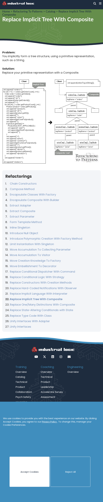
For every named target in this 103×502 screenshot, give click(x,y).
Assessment (48, 397)
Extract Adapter (20, 205)
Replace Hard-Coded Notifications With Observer (43, 288)
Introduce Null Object (24, 233)
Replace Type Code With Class (31, 316)
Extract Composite (22, 211)
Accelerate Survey (52, 392)
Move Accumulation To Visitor (30, 255)
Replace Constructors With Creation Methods (41, 282)
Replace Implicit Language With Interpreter (38, 294)
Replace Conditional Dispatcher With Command (42, 272)
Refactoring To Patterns (28, 11)
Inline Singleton (20, 227)
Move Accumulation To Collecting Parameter (40, 249)
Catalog (50, 11)
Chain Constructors (23, 183)
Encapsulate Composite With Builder (34, 200)
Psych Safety (23, 397)
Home (6, 11)
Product (20, 387)
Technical (21, 382)
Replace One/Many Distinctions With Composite (42, 304)
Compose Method (22, 189)
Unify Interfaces (20, 327)
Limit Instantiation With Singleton (32, 244)
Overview (21, 372)
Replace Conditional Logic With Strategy (37, 277)
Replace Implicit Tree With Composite (36, 299)
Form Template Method (26, 222)
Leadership (47, 387)
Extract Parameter (22, 216)
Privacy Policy (49, 421)
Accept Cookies (30, 471)
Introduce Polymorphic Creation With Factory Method (46, 239)
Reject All (70, 471)
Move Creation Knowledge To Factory (35, 261)
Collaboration (23, 392)
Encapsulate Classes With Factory (33, 194)
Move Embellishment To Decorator (33, 266)
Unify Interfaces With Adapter (30, 321)
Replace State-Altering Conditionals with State (41, 310)
